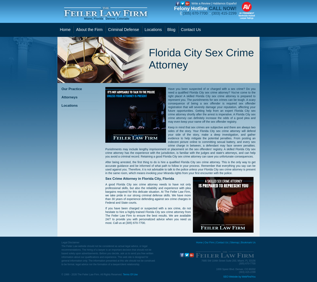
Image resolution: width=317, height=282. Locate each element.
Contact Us (222, 242)
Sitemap (234, 242)
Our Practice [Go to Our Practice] (71, 89)
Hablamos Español (225, 3)
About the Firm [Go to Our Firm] (89, 29)
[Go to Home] (105, 12)
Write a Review (200, 3)
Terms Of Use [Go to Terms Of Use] (130, 274)
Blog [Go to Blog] (171, 29)
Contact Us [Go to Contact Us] (191, 29)
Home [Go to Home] (65, 29)
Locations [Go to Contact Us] (153, 29)
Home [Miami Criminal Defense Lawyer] (199, 242)
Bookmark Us (248, 242)
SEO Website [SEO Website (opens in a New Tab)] (230, 276)
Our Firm (209, 242)
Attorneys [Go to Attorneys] (69, 97)
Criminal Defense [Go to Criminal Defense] (123, 29)
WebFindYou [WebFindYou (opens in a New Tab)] (249, 276)
